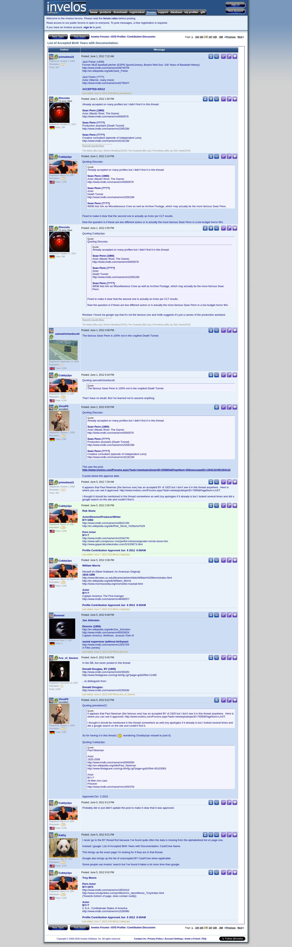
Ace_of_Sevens (68, 658)
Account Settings (174, 938)
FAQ (204, 938)
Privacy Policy (155, 938)
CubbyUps (65, 156)
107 (210, 37)
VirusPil (63, 406)
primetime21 (66, 56)
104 (197, 37)
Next (240, 37)
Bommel (59, 615)
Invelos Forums (100, 36)
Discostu (64, 98)
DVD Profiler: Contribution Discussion (133, 36)
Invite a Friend (192, 938)
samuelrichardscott (67, 333)
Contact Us (140, 938)
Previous (230, 37)
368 (221, 37)
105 (201, 37)
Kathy (62, 835)
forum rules (110, 18)
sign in (88, 27)
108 (215, 37)
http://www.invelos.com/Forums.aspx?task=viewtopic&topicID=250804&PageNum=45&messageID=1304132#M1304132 (156, 469)
